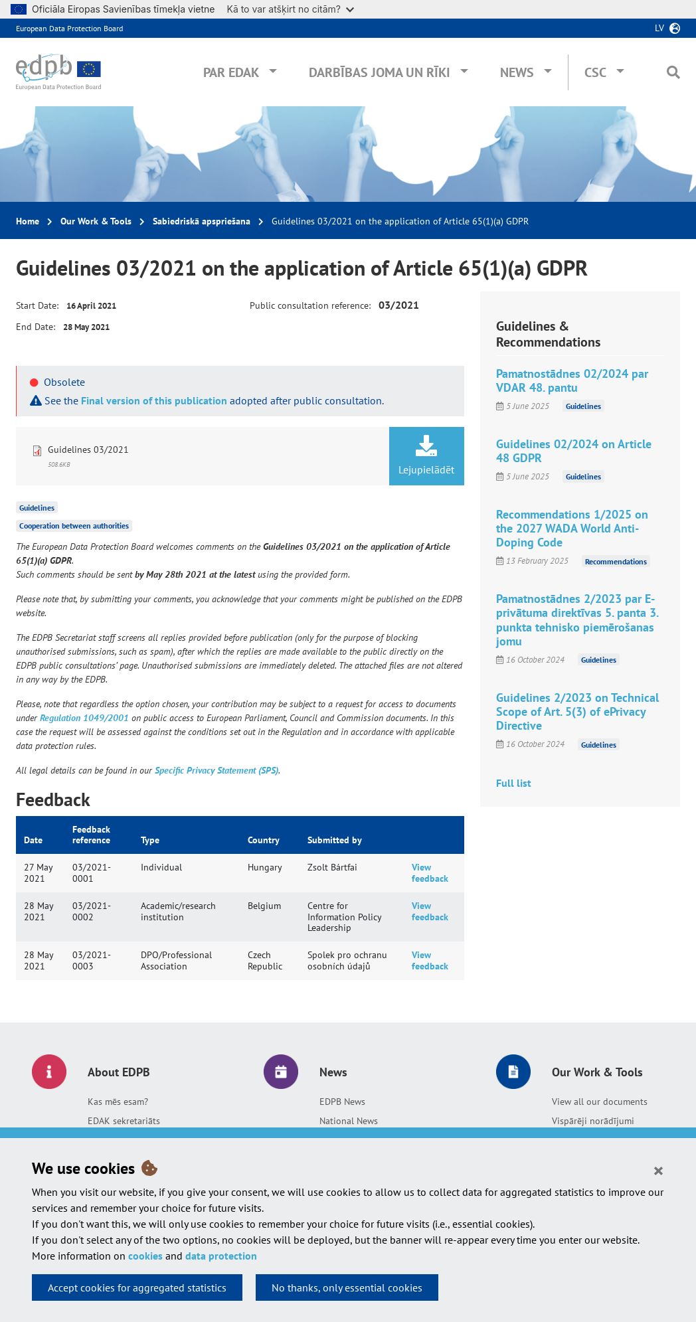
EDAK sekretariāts (124, 1121)
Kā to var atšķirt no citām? (290, 9)
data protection (221, 1255)
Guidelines (36, 507)
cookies (145, 1255)
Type (150, 840)
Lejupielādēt (426, 455)
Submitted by (334, 840)
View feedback (430, 872)
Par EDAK (231, 72)
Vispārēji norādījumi (593, 1121)
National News (348, 1121)
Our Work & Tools (95, 221)
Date (33, 840)
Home (27, 221)
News (517, 72)
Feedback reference (91, 835)
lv (659, 28)
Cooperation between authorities (74, 526)
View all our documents (600, 1102)
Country (264, 840)
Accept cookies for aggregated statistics (137, 1287)
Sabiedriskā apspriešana (201, 221)
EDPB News (342, 1102)
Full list (513, 782)
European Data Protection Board (69, 28)
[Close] (658, 1170)
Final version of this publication (154, 400)
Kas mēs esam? (118, 1102)
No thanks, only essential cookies (347, 1287)
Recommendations (616, 561)
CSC (595, 72)
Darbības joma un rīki (379, 72)
